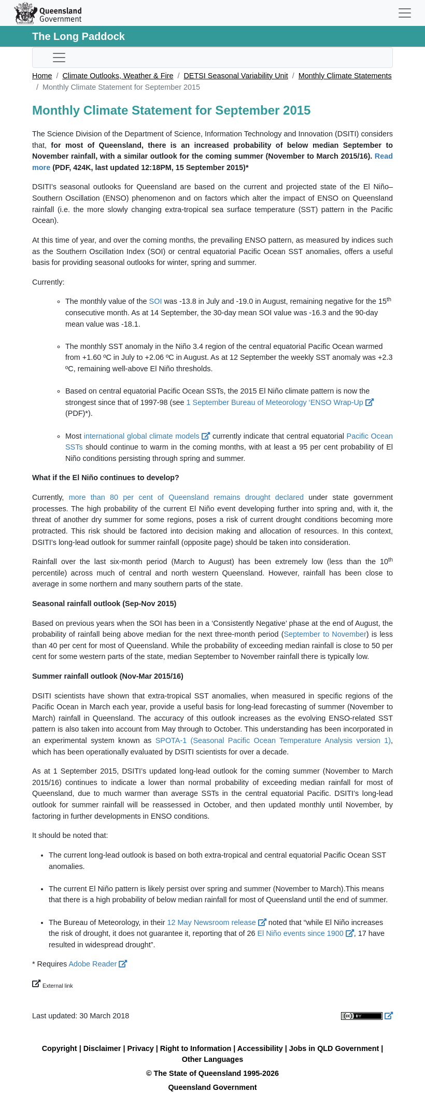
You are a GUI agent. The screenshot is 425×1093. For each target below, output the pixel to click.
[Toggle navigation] (405, 13)
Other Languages (212, 1059)
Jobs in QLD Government (335, 1048)
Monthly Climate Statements (345, 76)
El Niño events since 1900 (305, 933)
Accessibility (260, 1048)
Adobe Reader (97, 964)
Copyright (59, 1048)
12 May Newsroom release (216, 922)
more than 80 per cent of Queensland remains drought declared (186, 497)
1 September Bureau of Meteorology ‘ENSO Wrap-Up (280, 402)
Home (42, 76)
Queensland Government (212, 1087)
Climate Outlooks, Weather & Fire (117, 76)
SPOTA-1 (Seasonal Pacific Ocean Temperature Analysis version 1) (273, 740)
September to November (325, 634)
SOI (155, 301)
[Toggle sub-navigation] (59, 57)
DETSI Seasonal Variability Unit (235, 76)
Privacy (141, 1048)
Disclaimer (102, 1048)
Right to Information (195, 1048)
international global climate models (147, 436)
